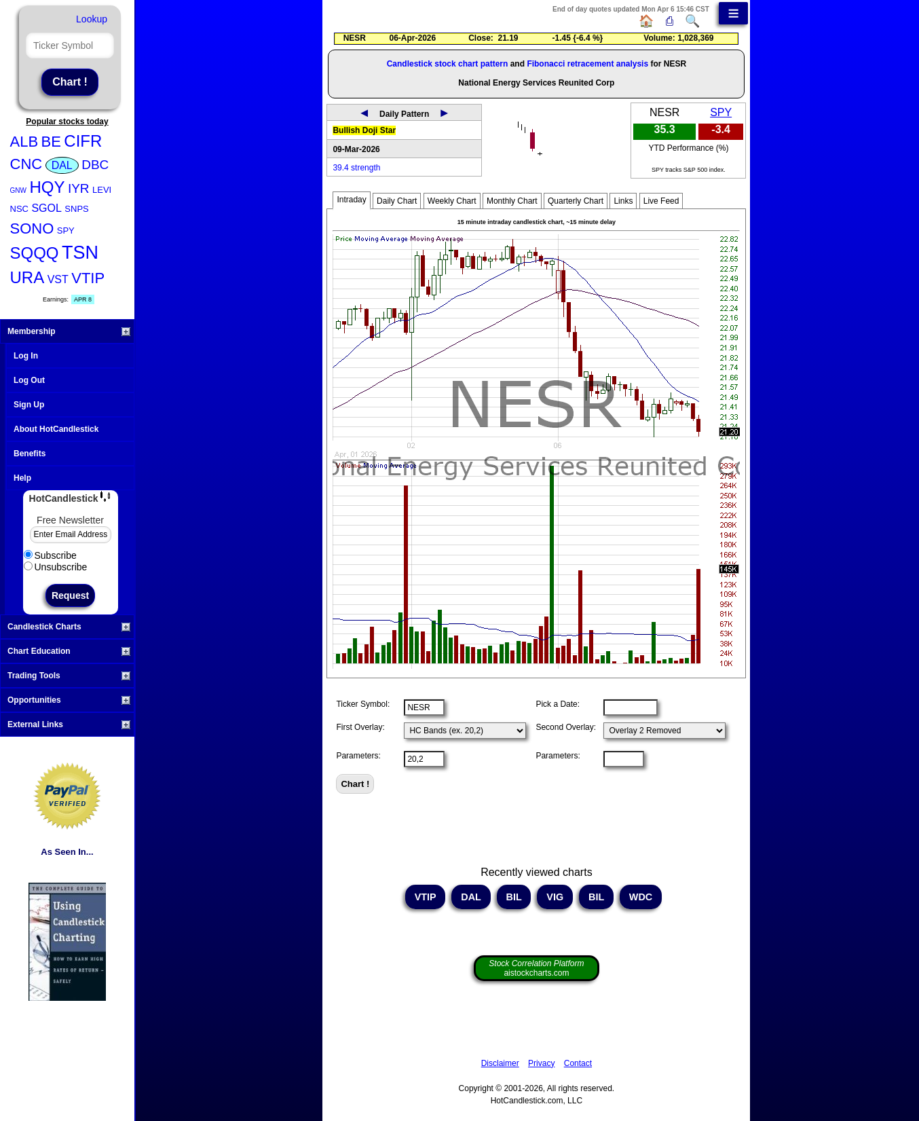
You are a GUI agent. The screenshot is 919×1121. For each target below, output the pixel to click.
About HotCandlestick (56, 429)
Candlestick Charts (68, 626)
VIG (555, 897)
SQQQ (34, 253)
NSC (19, 209)
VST (58, 279)
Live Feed (661, 201)
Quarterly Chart (575, 201)
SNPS (76, 209)
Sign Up (29, 404)
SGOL (46, 208)
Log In (26, 356)
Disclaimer (500, 1063)
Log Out (29, 380)
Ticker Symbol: (363, 704)
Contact (578, 1063)
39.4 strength (356, 167)
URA (27, 277)
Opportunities (68, 700)
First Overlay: (360, 727)
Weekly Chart (452, 201)
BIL (514, 897)
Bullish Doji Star (364, 130)
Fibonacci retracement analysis (587, 64)
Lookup (91, 19)
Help (22, 478)
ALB (24, 141)
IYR (79, 188)
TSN (80, 252)
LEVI (101, 190)
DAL (62, 165)
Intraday (351, 199)
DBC (95, 165)
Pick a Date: (558, 704)
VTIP (88, 278)
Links (623, 201)
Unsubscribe (56, 567)
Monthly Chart (512, 201)
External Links (68, 724)
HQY (46, 187)
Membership (68, 331)
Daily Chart (397, 201)
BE (51, 141)
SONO (32, 228)
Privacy (541, 1063)
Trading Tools (68, 675)
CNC (26, 163)
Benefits (29, 453)
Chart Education (68, 651)
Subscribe (50, 555)
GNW (18, 190)
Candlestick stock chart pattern (447, 64)
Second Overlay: (566, 727)
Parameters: (358, 755)
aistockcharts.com (536, 968)
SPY (66, 230)
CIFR (83, 141)
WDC (640, 897)
